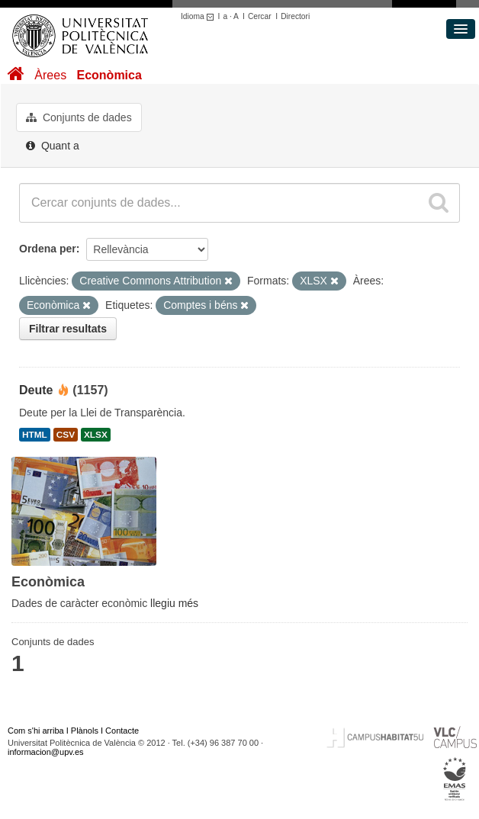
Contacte (122, 730)
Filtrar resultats (68, 329)
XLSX (96, 434)
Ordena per (47, 248)
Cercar (260, 16)
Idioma (199, 16)
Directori (295, 16)
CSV (65, 434)
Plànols (84, 730)
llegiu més (174, 603)
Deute (36, 390)
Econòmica (108, 75)
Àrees (50, 75)
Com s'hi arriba (36, 730)
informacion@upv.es (46, 751)
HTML (34, 434)
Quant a (52, 146)
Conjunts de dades (79, 117)
